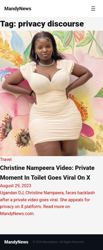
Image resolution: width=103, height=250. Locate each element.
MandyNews (16, 242)
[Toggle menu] (93, 8)
